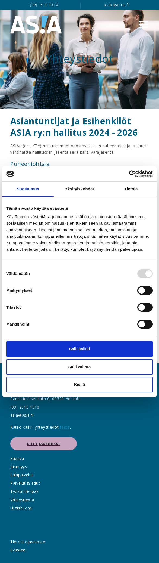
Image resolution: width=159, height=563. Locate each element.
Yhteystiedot (22, 499)
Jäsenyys (18, 466)
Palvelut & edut (25, 483)
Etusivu (17, 458)
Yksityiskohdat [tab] (79, 189)
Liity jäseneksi (43, 443)
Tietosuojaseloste (27, 541)
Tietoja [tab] (131, 189)
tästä (65, 427)
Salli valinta (79, 366)
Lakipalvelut (21, 474)
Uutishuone (21, 508)
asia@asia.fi (116, 4)
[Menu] (143, 24)
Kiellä (79, 384)
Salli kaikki (79, 349)
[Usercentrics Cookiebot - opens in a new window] (129, 173)
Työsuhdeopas (24, 491)
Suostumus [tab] (28, 189)
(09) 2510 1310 (44, 4)
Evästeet (18, 549)
